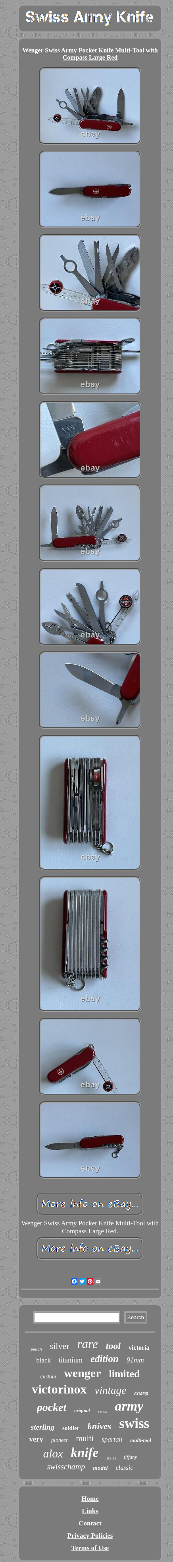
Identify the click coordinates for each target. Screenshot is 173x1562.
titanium (71, 1360)
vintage (110, 1390)
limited (124, 1374)
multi (85, 1438)
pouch (36, 1349)
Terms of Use (90, 1548)
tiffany (130, 1457)
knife (85, 1453)
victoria (139, 1347)
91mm (135, 1360)
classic (124, 1467)
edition (104, 1358)
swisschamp (66, 1466)
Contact (90, 1523)
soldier (70, 1428)
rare (87, 1344)
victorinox (59, 1389)
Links (90, 1511)
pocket (52, 1407)
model (100, 1468)
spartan (112, 1439)
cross (102, 1411)
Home (89, 1498)
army (129, 1406)
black (43, 1360)
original (82, 1410)
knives (99, 1426)
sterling (42, 1427)
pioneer (59, 1440)
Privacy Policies (90, 1535)
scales (111, 1458)
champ (141, 1394)
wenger (82, 1373)
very (36, 1439)
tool (113, 1346)
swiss (134, 1423)
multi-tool (140, 1440)
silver (59, 1346)
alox (53, 1453)
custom (48, 1377)
